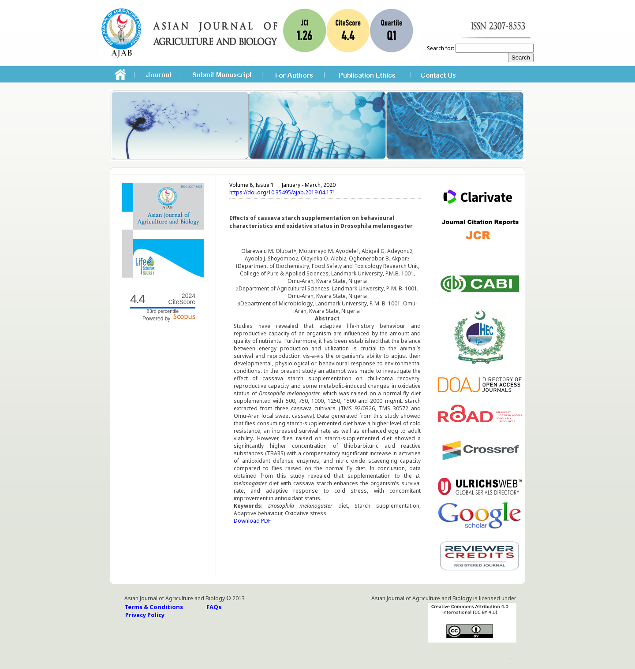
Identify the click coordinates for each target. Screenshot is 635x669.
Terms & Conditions (153, 607)
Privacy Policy (144, 615)
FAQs (213, 607)
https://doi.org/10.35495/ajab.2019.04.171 (282, 192)
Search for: (440, 48)
